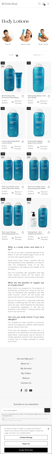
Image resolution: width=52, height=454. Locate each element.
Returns (26, 378)
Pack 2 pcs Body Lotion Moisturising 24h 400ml (36, 187)
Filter (13, 55)
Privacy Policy (40, 418)
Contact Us (26, 383)
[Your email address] (23, 410)
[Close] (48, 428)
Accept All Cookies (26, 450)
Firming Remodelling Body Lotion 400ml (35, 142)
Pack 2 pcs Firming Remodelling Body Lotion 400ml (11, 233)
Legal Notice (32, 418)
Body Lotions (43, 44)
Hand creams (25, 44)
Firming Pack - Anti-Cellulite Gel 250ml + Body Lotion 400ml (35, 233)
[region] (26, 439)
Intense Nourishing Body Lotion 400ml (11, 142)
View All (8, 44)
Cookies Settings (26, 437)
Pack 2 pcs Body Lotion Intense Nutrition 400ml (10, 187)
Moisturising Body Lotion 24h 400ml (37, 96)
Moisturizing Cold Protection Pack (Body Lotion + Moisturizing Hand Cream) (10, 96)
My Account (26, 368)
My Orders (26, 373)
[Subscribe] (47, 410)
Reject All (25, 444)
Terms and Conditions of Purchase (11, 420)
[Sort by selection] (38, 54)
